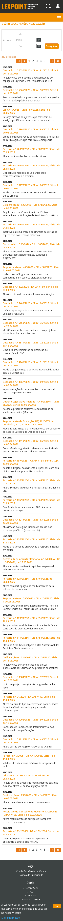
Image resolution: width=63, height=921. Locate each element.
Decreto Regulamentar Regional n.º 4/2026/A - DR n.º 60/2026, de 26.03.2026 (31, 560)
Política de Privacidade (31, 875)
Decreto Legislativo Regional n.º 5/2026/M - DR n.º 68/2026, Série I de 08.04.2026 (31, 403)
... (48, 61)
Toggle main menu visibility (59, 16)
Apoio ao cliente (31, 899)
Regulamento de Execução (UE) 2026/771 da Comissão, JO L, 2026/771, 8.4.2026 (28, 423)
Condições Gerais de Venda (31, 871)
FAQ (31, 891)
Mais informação (10, 917)
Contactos (31, 895)
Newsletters (31, 887)
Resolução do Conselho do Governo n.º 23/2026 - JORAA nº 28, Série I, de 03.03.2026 (31, 813)
